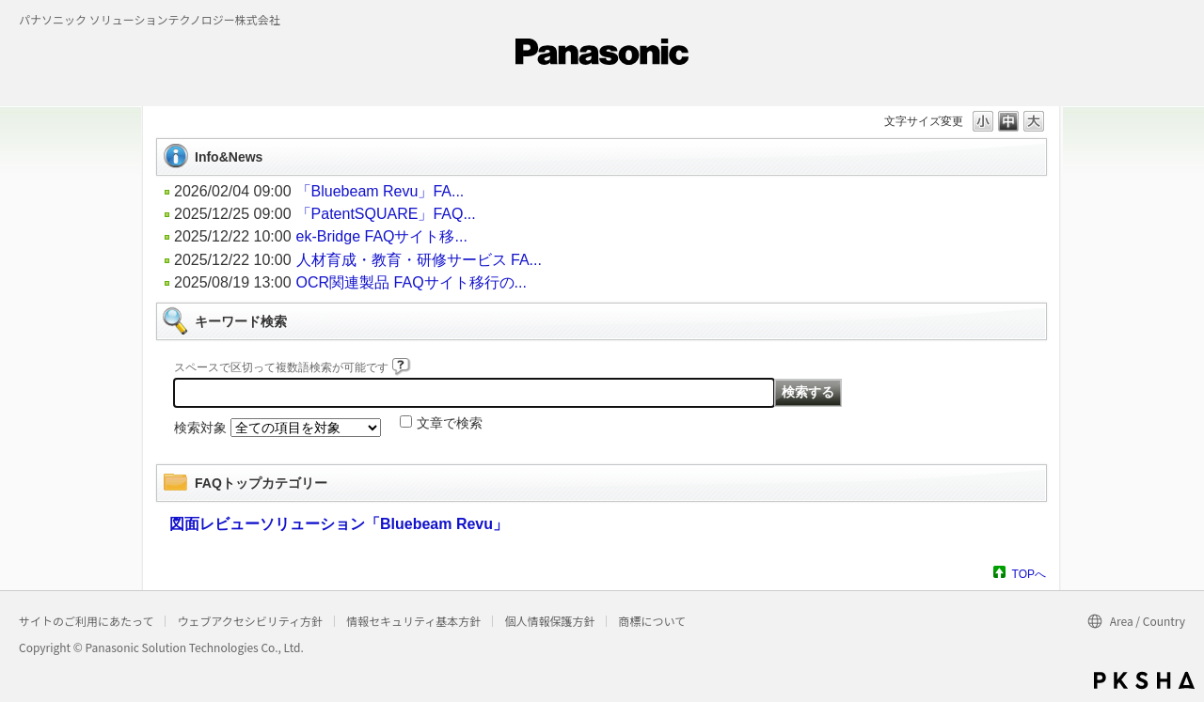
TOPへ (1029, 574)
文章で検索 (450, 422)
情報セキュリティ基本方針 (413, 621)
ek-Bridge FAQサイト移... (381, 236)
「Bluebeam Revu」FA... (380, 191)
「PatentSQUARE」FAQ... (386, 214)
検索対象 (200, 427)
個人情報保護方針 (549, 621)
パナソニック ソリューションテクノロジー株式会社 (149, 19)
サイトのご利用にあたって (86, 621)
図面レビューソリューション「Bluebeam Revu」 (338, 524)
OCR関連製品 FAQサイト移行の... (411, 282)
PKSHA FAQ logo (1144, 680)
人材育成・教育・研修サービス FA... (419, 260)
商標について (652, 621)
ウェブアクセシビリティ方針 (250, 621)
